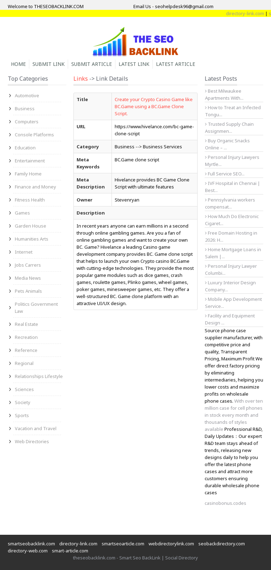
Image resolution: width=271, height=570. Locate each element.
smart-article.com (70, 550)
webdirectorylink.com (171, 543)
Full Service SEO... (225, 174)
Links (80, 78)
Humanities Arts (31, 239)
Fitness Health (30, 200)
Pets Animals (28, 291)
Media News (28, 278)
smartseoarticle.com (123, 543)
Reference (26, 350)
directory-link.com (78, 543)
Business (25, 108)
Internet (23, 252)
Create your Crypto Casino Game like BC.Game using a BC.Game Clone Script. (154, 106)
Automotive (27, 95)
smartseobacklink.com (31, 543)
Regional (24, 363)
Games (22, 213)
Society (22, 402)
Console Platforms (34, 134)
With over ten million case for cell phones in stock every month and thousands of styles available (234, 415)
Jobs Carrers (28, 265)
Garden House (30, 226)
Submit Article (91, 64)
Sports (22, 415)
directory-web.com (28, 550)
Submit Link (48, 64)
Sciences (24, 389)
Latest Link (134, 64)
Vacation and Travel (35, 428)
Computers (26, 121)
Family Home (28, 174)
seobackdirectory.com (221, 543)
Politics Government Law (36, 307)
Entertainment (30, 160)
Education (25, 147)
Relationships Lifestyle (39, 376)
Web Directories (32, 441)
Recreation (26, 337)
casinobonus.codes (225, 503)
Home (18, 64)
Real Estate (26, 324)
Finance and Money (35, 187)
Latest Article (175, 64)
